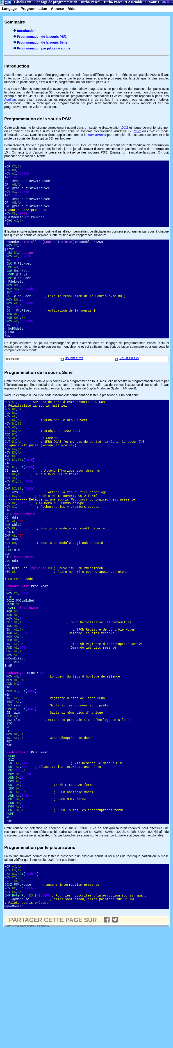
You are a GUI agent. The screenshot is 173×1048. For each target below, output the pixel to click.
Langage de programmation (55, 2)
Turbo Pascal (90, 2)
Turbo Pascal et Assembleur (124, 2)
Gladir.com (22, 2)
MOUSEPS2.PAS (129, 388)
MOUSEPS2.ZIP (74, 388)
